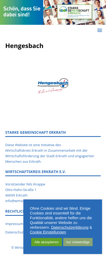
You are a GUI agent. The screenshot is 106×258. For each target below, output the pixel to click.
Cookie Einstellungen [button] (48, 232)
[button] (99, 30)
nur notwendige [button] (78, 242)
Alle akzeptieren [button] (46, 242)
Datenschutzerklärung (70, 227)
